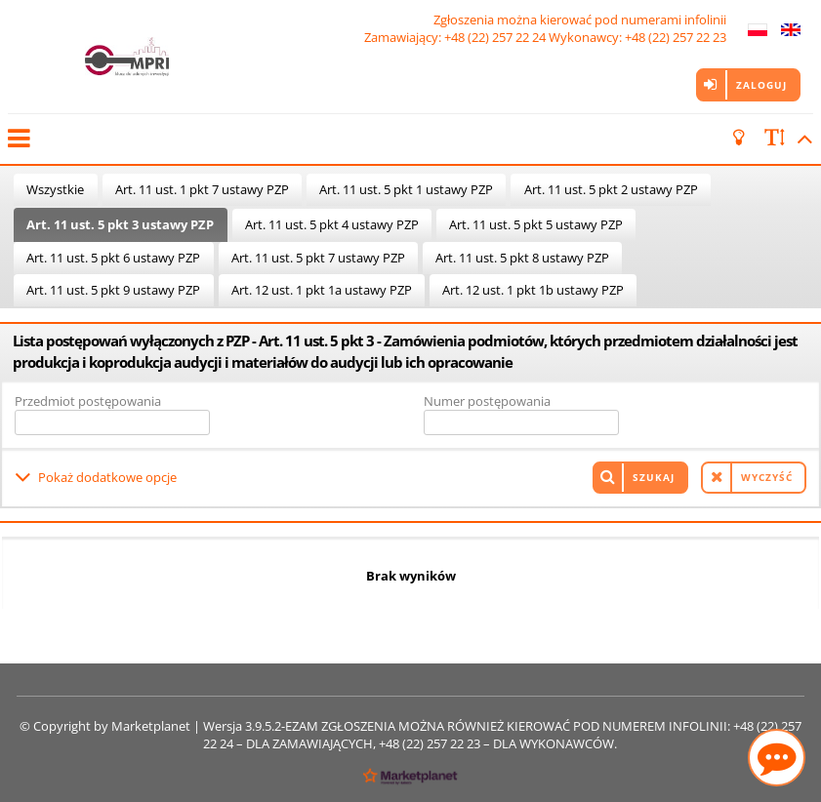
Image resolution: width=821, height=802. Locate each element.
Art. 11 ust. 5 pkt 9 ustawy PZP (113, 290)
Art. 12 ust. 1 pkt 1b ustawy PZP (533, 290)
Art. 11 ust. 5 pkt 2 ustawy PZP (611, 189)
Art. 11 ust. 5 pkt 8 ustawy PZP (522, 257)
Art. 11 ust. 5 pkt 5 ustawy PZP (536, 224)
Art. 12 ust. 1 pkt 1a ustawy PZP (321, 290)
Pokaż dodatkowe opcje (107, 477)
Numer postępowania (487, 401)
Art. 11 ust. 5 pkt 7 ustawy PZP (318, 257)
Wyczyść (767, 477)
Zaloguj (761, 85)
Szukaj (654, 477)
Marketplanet (150, 726)
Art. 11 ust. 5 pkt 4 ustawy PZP (332, 224)
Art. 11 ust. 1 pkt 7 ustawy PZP (202, 189)
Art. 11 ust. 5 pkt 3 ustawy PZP (120, 224)
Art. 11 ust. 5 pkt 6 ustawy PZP (113, 257)
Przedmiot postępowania (88, 401)
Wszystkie (55, 189)
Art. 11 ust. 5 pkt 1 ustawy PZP (406, 189)
